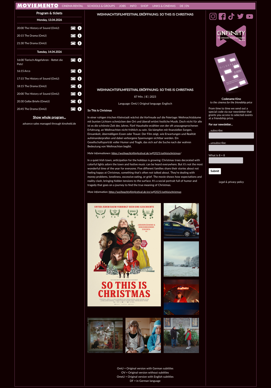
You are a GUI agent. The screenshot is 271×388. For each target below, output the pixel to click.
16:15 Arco (23, 71)
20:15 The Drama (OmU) (31, 35)
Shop (144, 6)
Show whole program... (49, 117)
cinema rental (72, 6)
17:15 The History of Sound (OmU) (38, 78)
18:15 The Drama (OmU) (31, 86)
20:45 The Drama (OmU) (31, 109)
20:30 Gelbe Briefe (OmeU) (33, 101)
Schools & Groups (101, 6)
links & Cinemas (164, 6)
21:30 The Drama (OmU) (31, 43)
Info (133, 6)
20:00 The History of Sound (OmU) (38, 28)
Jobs (122, 6)
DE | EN (184, 6)
